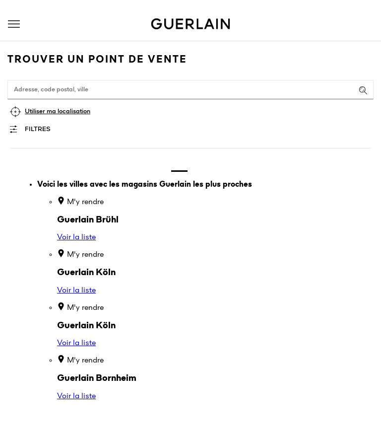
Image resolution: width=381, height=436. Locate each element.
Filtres (38, 129)
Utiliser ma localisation (57, 111)
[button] (14, 24)
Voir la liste (76, 237)
